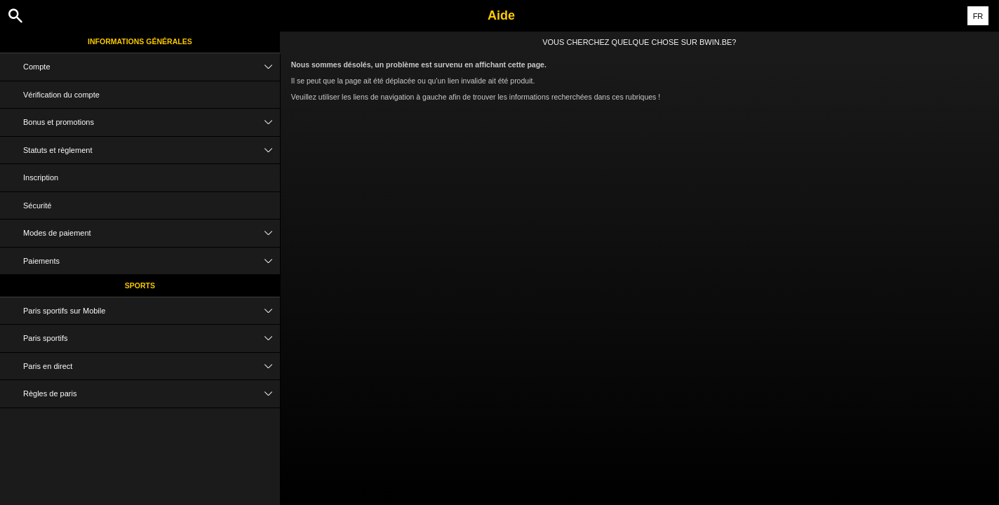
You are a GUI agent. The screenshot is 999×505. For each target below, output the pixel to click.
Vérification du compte (61, 94)
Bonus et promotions (151, 122)
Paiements (151, 261)
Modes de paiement (151, 233)
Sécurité (37, 205)
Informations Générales (140, 41)
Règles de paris (151, 394)
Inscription (40, 177)
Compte (151, 67)
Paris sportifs (151, 338)
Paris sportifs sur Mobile (151, 311)
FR (978, 16)
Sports (140, 285)
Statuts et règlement (151, 150)
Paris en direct (151, 366)
